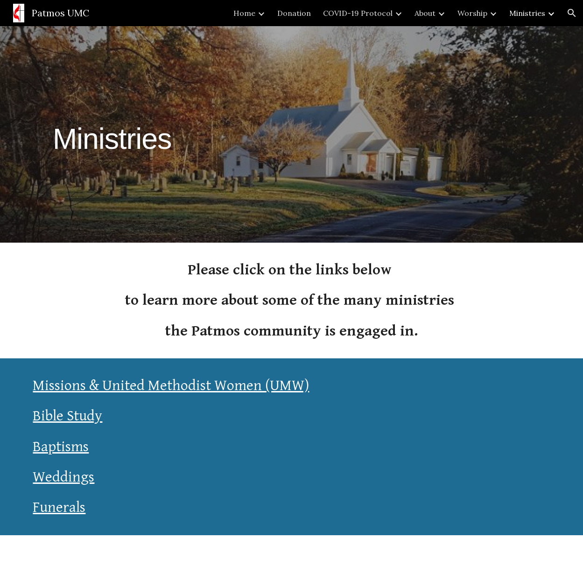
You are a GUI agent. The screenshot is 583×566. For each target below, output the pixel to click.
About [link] (424, 13)
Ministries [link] (527, 13)
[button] (572, 13)
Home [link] (244, 13)
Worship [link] (472, 13)
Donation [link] (294, 13)
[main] (112, 134)
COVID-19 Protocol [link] (358, 13)
